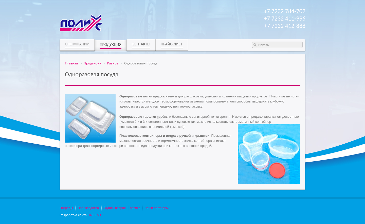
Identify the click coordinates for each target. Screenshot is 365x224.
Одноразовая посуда (91, 74)
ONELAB (94, 215)
